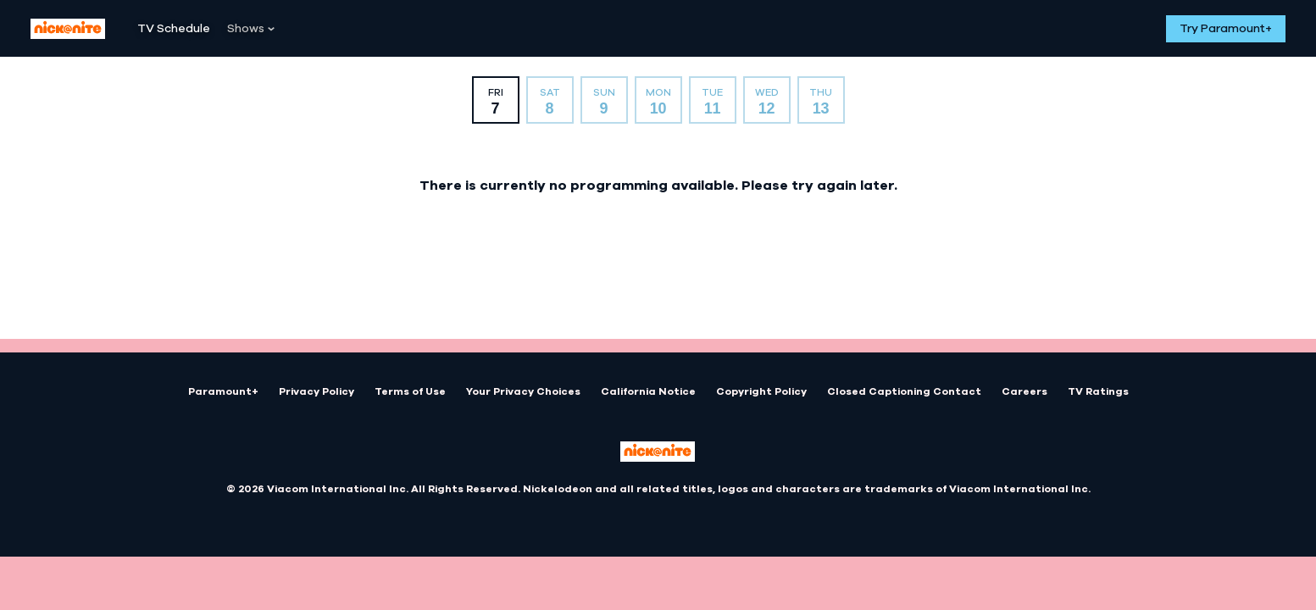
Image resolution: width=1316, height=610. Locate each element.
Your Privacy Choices (523, 391)
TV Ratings (1098, 391)
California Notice (648, 391)
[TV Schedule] (174, 28)
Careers (1024, 391)
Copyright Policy (761, 391)
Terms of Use (410, 391)
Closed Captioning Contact (904, 391)
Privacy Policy (316, 391)
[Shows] (251, 28)
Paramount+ (223, 391)
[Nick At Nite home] (68, 29)
